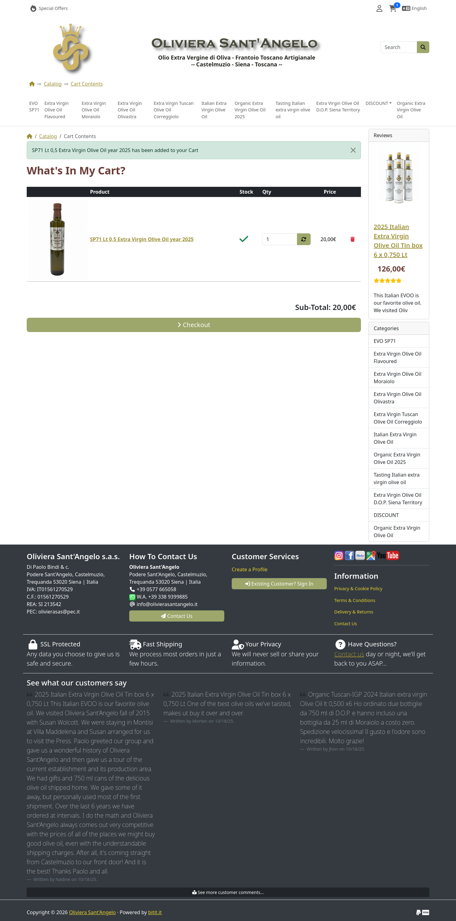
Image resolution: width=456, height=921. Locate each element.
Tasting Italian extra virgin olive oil (293, 109)
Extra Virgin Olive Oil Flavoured (56, 109)
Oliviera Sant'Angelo (92, 912)
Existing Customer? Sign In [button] (279, 583)
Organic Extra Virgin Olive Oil (411, 109)
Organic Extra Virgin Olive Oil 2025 (250, 109)
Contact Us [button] (177, 616)
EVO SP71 (34, 106)
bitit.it (155, 912)
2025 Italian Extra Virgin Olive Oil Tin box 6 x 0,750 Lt (398, 240)
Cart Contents (87, 83)
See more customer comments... (228, 892)
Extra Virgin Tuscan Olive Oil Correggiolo (174, 109)
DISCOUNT (386, 515)
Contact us (349, 654)
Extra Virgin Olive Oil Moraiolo (94, 109)
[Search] (399, 47)
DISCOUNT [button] (377, 103)
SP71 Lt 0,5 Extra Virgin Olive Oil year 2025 (142, 239)
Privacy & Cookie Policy (358, 588)
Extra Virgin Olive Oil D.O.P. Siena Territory (338, 106)
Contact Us (345, 624)
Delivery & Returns (353, 612)
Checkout (193, 325)
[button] (379, 8)
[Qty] (279, 239)
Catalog (53, 83)
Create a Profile (249, 569)
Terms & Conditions (354, 600)
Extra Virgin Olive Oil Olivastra (130, 109)
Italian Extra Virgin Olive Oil (213, 109)
